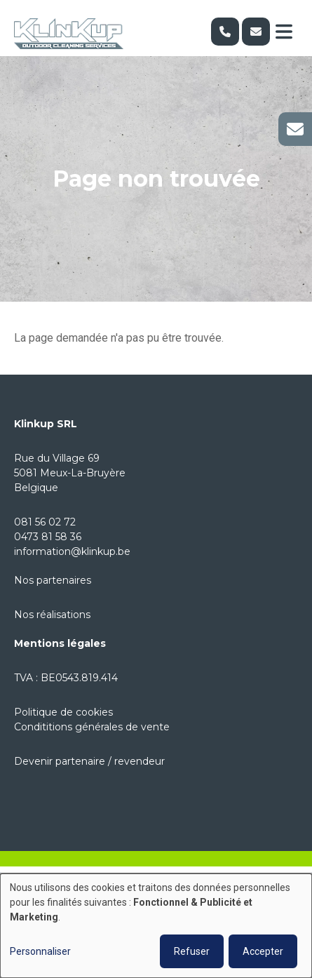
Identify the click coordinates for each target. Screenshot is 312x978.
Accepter (263, 951)
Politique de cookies (63, 712)
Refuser (192, 951)
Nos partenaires (52, 580)
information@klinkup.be (72, 551)
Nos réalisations (52, 614)
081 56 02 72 (45, 522)
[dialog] (156, 925)
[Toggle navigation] (284, 32)
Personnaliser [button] (40, 951)
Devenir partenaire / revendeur (89, 761)
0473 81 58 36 (47, 536)
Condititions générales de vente (92, 727)
